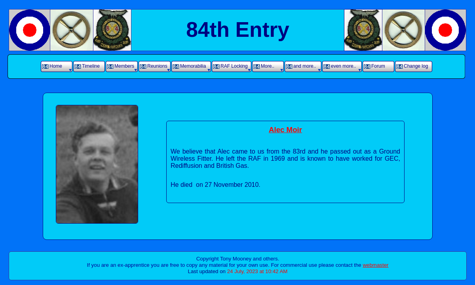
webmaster (375, 265)
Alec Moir (285, 129)
